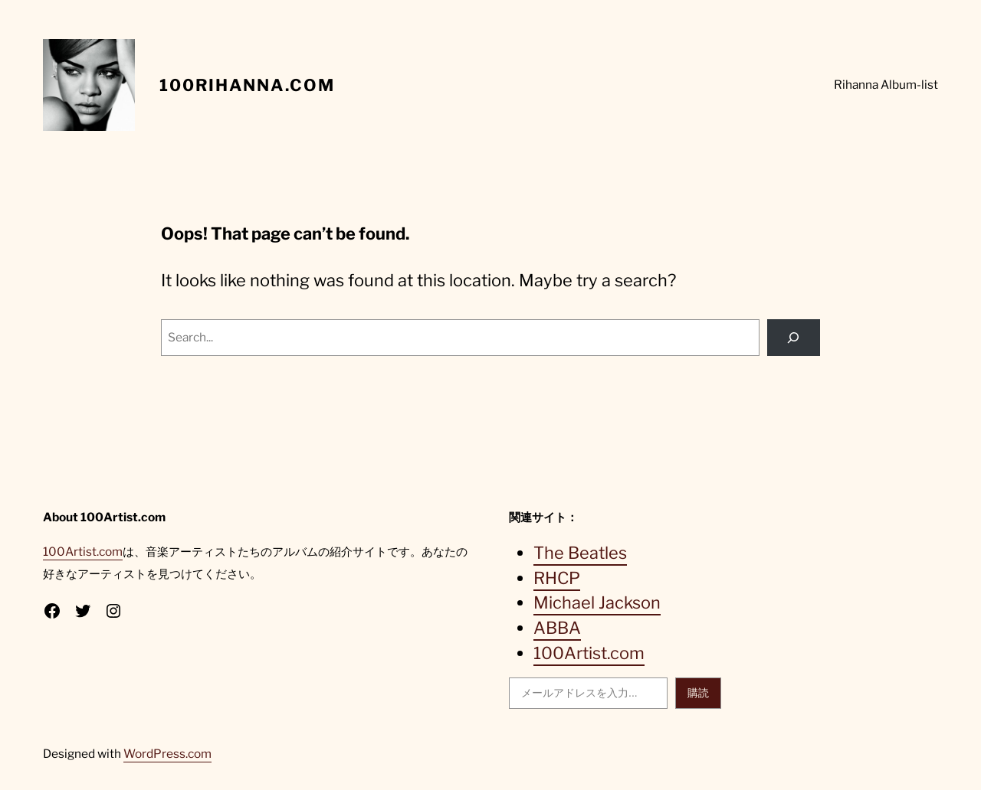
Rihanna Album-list (886, 84)
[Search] (793, 338)
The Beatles (580, 553)
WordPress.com (167, 753)
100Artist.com (83, 551)
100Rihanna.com (247, 85)
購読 (698, 692)
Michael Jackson (597, 602)
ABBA (557, 628)
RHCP (556, 578)
